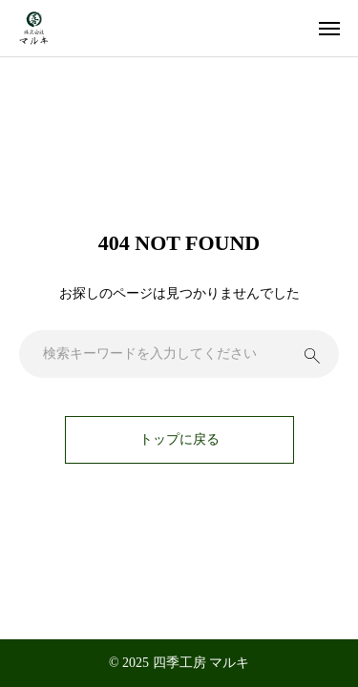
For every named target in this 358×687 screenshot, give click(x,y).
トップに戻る (179, 439)
